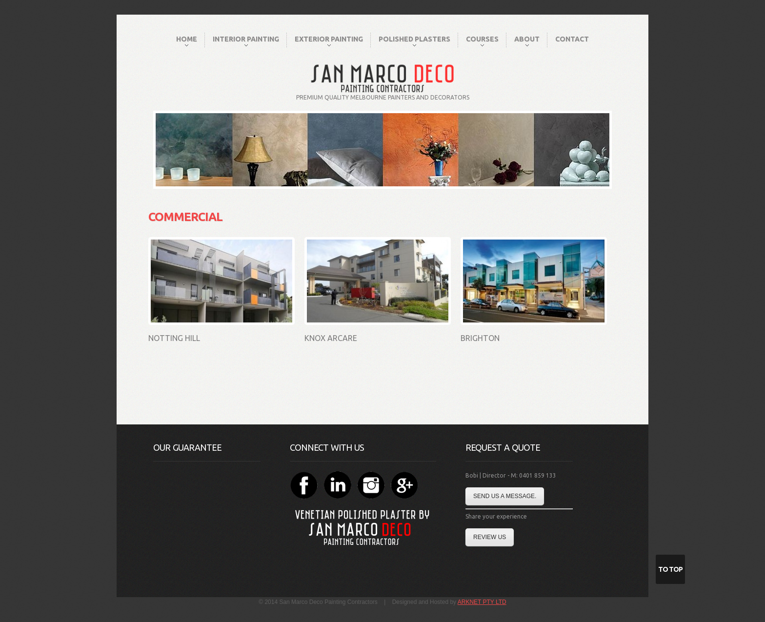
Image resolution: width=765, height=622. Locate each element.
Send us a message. (504, 496)
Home (186, 40)
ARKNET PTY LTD (482, 602)
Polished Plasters (414, 40)
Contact (572, 39)
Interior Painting (246, 40)
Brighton (480, 338)
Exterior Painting (329, 40)
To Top (670, 569)
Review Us (489, 537)
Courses (482, 40)
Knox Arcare (330, 338)
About (526, 40)
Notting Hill (174, 338)
